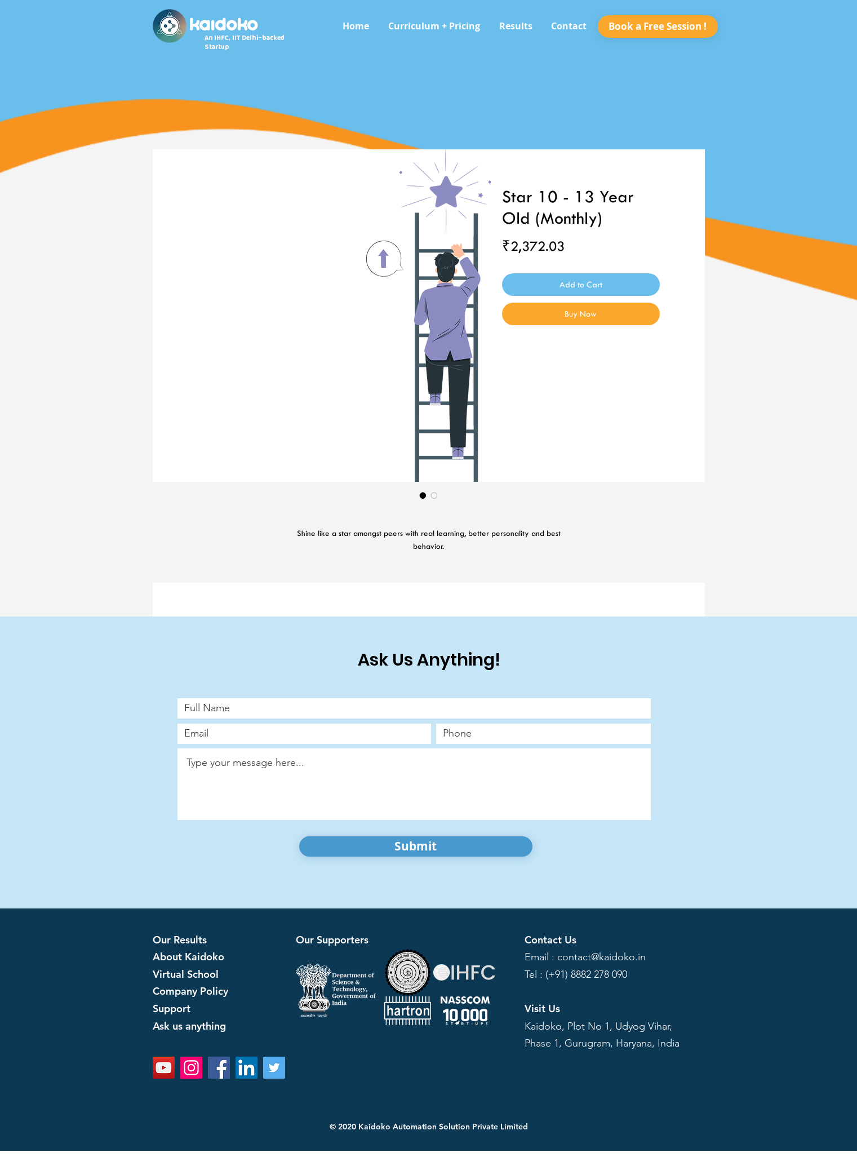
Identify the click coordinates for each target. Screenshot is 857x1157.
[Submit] (415, 846)
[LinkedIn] (246, 1068)
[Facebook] (219, 1068)
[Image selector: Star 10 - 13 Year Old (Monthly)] (423, 495)
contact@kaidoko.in (601, 957)
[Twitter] (274, 1068)
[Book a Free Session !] (658, 26)
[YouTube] (164, 1068)
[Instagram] (191, 1068)
